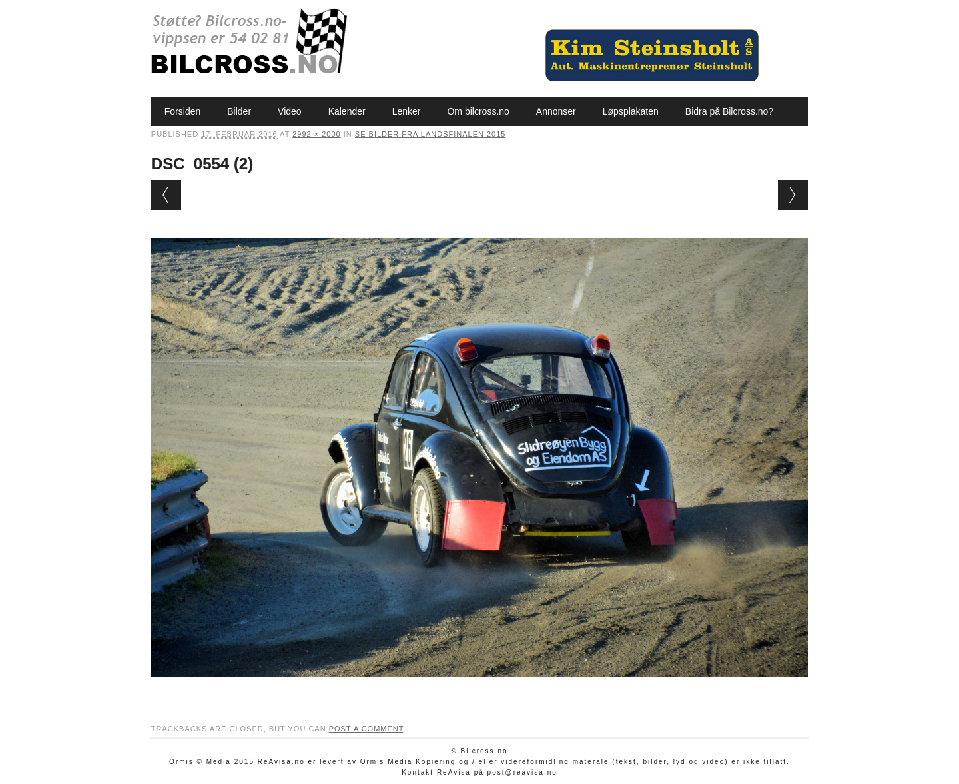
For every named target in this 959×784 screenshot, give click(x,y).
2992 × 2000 (316, 134)
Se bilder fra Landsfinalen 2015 (430, 134)
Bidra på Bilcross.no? (729, 111)
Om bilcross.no (478, 111)
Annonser (556, 111)
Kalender (347, 111)
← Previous (166, 195)
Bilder (239, 111)
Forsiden (182, 111)
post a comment (366, 729)
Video (290, 111)
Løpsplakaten (631, 111)
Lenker (406, 111)
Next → (793, 195)
